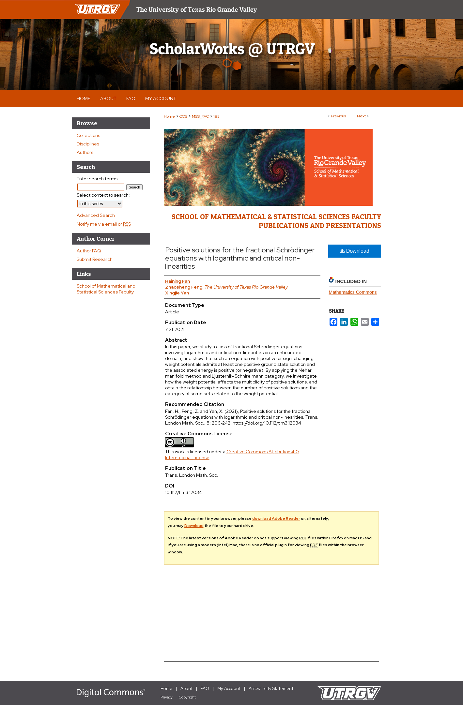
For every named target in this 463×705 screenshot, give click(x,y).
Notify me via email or (104, 224)
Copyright (187, 697)
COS (183, 116)
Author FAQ (89, 251)
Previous (338, 116)
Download (354, 251)
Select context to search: (103, 195)
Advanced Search (96, 215)
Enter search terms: (98, 179)
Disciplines (88, 144)
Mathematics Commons (353, 292)
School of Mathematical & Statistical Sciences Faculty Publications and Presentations (276, 220)
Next (361, 116)
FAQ (205, 688)
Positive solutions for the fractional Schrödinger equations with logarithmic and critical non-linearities (240, 258)
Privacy (167, 697)
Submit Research (95, 259)
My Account (228, 688)
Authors (85, 152)
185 (216, 116)
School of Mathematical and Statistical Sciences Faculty (106, 289)
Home (169, 116)
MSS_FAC (200, 116)
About (186, 688)
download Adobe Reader (276, 518)
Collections (88, 135)
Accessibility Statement (271, 688)
